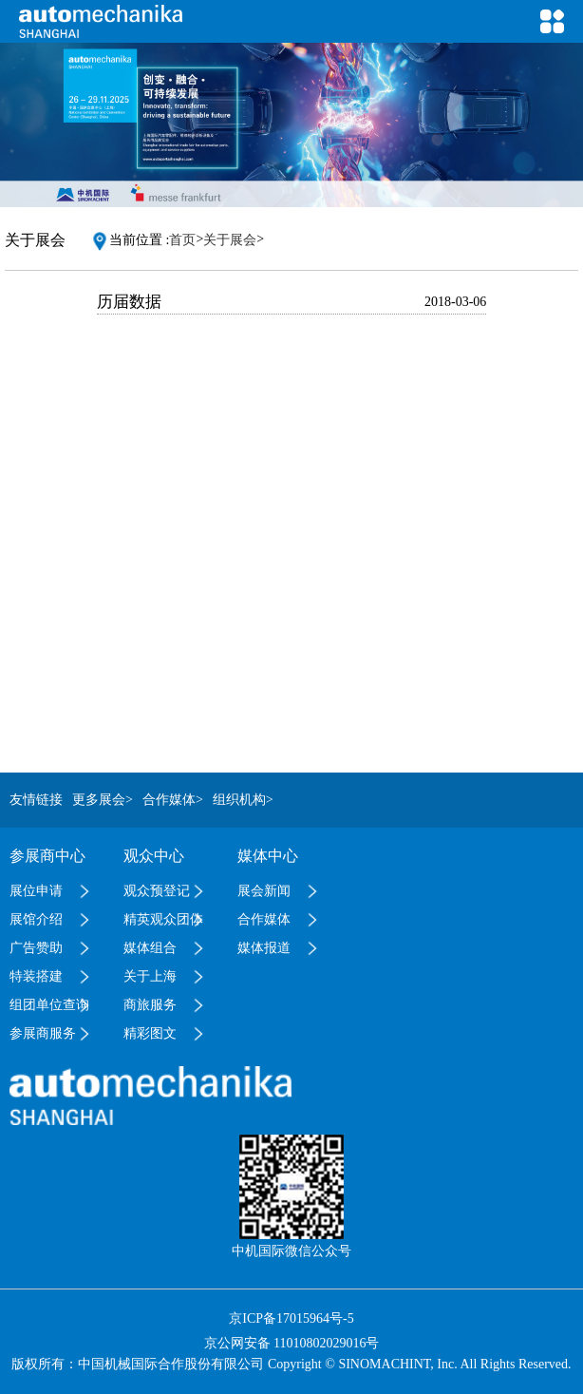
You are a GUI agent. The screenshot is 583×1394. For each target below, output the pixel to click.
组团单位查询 (49, 1005)
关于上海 (150, 976)
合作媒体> (172, 799)
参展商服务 (42, 1033)
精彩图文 (150, 1033)
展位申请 (36, 891)
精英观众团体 (163, 919)
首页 (182, 240)
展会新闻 (264, 891)
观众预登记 (156, 891)
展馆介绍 (36, 919)
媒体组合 (150, 948)
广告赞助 (36, 948)
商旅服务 (150, 1005)
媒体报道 (264, 948)
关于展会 (229, 240)
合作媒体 (264, 919)
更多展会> (102, 799)
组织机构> (243, 799)
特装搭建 (36, 976)
